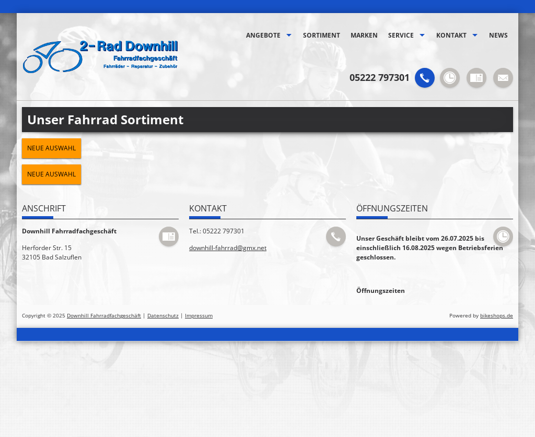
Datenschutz (163, 315)
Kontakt (451, 35)
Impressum (199, 315)
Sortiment (321, 35)
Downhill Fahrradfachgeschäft (104, 315)
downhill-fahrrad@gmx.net (227, 247)
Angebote (263, 35)
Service (401, 35)
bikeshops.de (496, 315)
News (498, 35)
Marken (364, 35)
